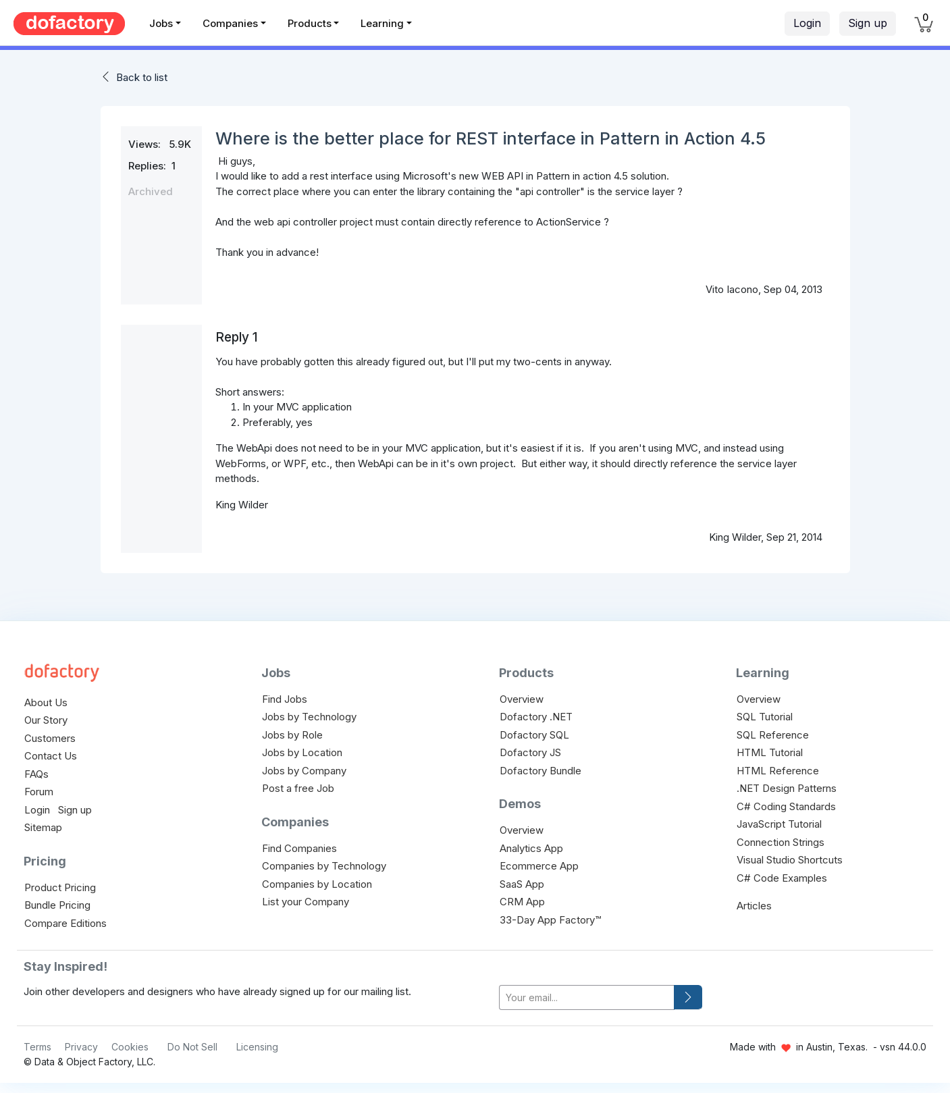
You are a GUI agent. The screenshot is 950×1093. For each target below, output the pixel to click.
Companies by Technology (324, 865)
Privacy (81, 1046)
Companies (230, 23)
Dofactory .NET (536, 716)
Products (310, 23)
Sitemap (43, 827)
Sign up (867, 23)
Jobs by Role (292, 734)
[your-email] (587, 997)
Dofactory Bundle (540, 770)
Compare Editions (65, 923)
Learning (382, 23)
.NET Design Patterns (787, 788)
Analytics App (531, 848)
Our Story (46, 720)
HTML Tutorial (770, 752)
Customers (50, 738)
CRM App (522, 901)
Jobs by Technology (309, 716)
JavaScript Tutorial (779, 824)
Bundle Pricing (57, 905)
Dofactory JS (530, 752)
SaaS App (522, 884)
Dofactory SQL (534, 734)
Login (807, 23)
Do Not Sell (192, 1046)
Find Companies (299, 848)
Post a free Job (298, 788)
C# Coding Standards (786, 806)
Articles (754, 905)
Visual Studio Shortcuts (790, 859)
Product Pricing (60, 887)
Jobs (161, 23)
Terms (37, 1046)
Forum (38, 791)
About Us (46, 702)
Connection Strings (780, 842)
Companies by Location (317, 884)
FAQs (36, 774)
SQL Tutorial (765, 716)
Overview (522, 699)
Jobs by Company (304, 770)
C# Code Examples (782, 878)
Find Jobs (284, 699)
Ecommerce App (539, 865)
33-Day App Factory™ (550, 919)
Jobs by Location (302, 752)
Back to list (141, 77)
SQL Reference (773, 734)
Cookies (130, 1046)
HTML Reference (778, 770)
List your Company (305, 901)
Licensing (257, 1046)
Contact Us (50, 755)
